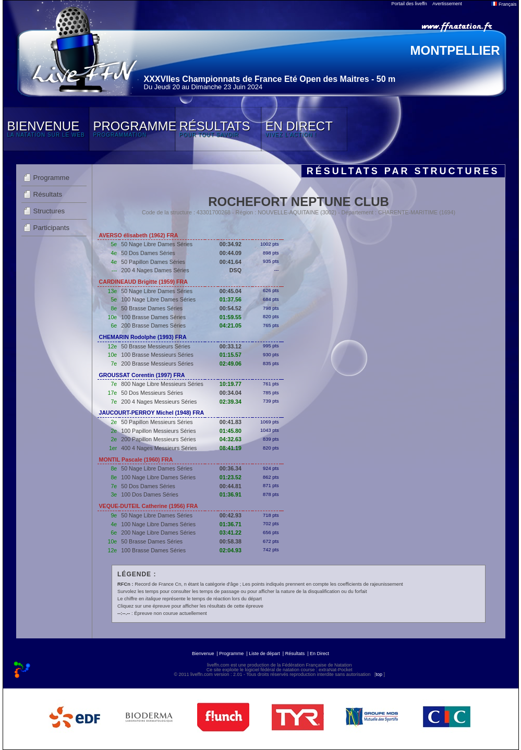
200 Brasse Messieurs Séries (157, 363)
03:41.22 (230, 532)
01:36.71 (230, 524)
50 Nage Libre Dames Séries (156, 244)
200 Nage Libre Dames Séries (158, 532)
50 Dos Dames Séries (148, 253)
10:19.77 (230, 384)
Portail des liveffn (409, 3)
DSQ (235, 270)
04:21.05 (230, 325)
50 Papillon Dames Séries (153, 262)
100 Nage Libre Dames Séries (158, 299)
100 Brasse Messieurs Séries (157, 355)
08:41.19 (230, 448)
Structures (49, 211)
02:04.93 (230, 550)
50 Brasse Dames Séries (152, 308)
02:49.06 (230, 363)
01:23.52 (230, 477)
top (378, 674)
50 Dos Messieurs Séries (152, 393)
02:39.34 (230, 401)
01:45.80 (230, 431)
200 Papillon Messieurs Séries (158, 439)
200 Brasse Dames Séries (153, 325)
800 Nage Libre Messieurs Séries (162, 384)
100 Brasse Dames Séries (153, 317)
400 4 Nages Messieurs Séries (159, 448)
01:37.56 (230, 299)
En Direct (319, 653)
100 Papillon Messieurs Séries (158, 431)
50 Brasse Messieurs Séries (155, 346)
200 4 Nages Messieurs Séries (159, 401)
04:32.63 (230, 439)
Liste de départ (264, 653)
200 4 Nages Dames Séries (155, 270)
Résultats (48, 194)
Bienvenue (203, 653)
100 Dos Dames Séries (149, 494)
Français (503, 4)
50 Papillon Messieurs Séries (156, 422)
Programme (51, 178)
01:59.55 (230, 317)
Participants (51, 228)
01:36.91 (230, 494)
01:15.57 (230, 355)
